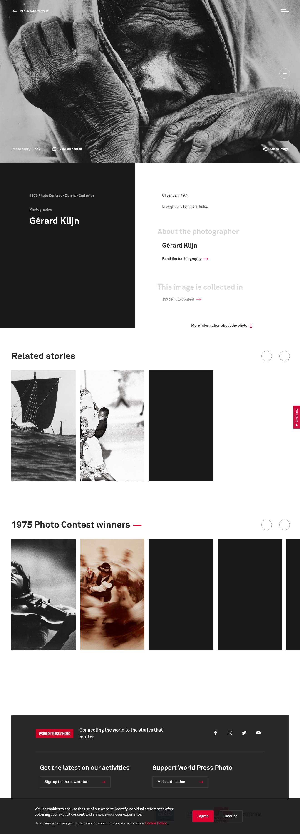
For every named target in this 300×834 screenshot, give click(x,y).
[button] (266, 356)
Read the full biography (181, 259)
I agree (203, 816)
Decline (231, 816)
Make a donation (171, 782)
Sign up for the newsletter (66, 782)
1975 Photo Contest (34, 11)
